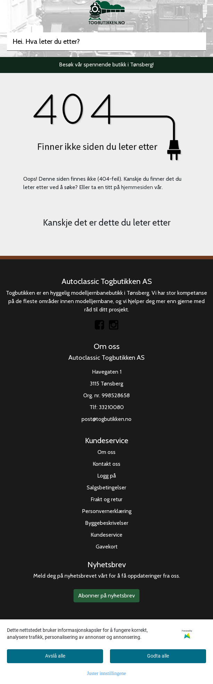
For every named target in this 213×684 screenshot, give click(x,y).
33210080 (111, 407)
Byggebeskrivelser (106, 523)
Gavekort (107, 546)
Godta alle (158, 656)
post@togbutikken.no (106, 419)
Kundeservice (106, 534)
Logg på (106, 475)
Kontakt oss (106, 464)
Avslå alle (55, 656)
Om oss (106, 452)
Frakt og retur (106, 499)
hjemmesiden (137, 187)
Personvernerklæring (106, 511)
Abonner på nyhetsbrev (106, 595)
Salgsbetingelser (106, 487)
